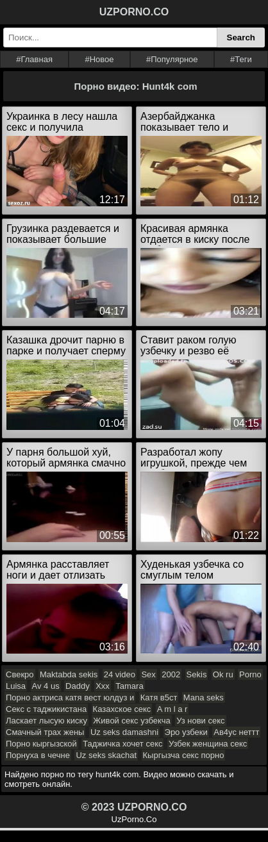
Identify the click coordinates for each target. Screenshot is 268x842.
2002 (171, 674)
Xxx (103, 686)
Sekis (197, 674)
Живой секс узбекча (131, 720)
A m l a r (172, 709)
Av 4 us (46, 686)
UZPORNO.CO (134, 11)
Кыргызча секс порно (183, 755)
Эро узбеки (186, 732)
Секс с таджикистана (46, 709)
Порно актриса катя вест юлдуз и (70, 697)
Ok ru (223, 674)
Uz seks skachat (106, 755)
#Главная (34, 59)
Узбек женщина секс (208, 743)
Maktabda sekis (68, 674)
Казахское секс (122, 709)
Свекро (20, 674)
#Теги (241, 59)
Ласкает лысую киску (46, 720)
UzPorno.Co (134, 819)
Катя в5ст (159, 697)
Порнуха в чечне (38, 755)
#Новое (99, 59)
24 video (119, 674)
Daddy (77, 686)
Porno (250, 674)
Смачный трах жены (45, 732)
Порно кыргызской (41, 743)
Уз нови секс (200, 720)
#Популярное (172, 59)
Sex (148, 674)
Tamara (129, 686)
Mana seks (203, 697)
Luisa (16, 686)
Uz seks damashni (124, 732)
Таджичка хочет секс (122, 743)
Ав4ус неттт (236, 732)
